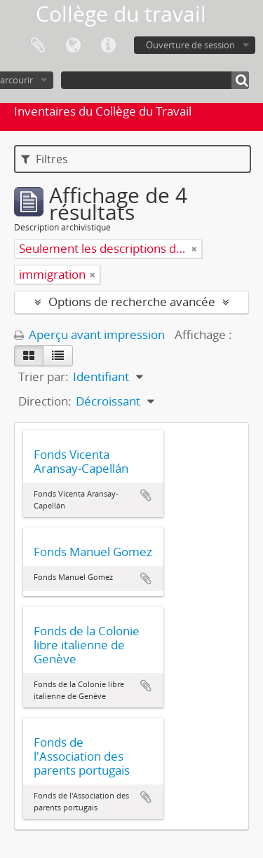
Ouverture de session (190, 45)
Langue (72, 45)
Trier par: (43, 376)
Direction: (45, 401)
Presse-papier (37, 45)
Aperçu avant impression (89, 334)
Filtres (44, 159)
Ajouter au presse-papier (146, 495)
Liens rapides (108, 45)
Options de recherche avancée (131, 301)
